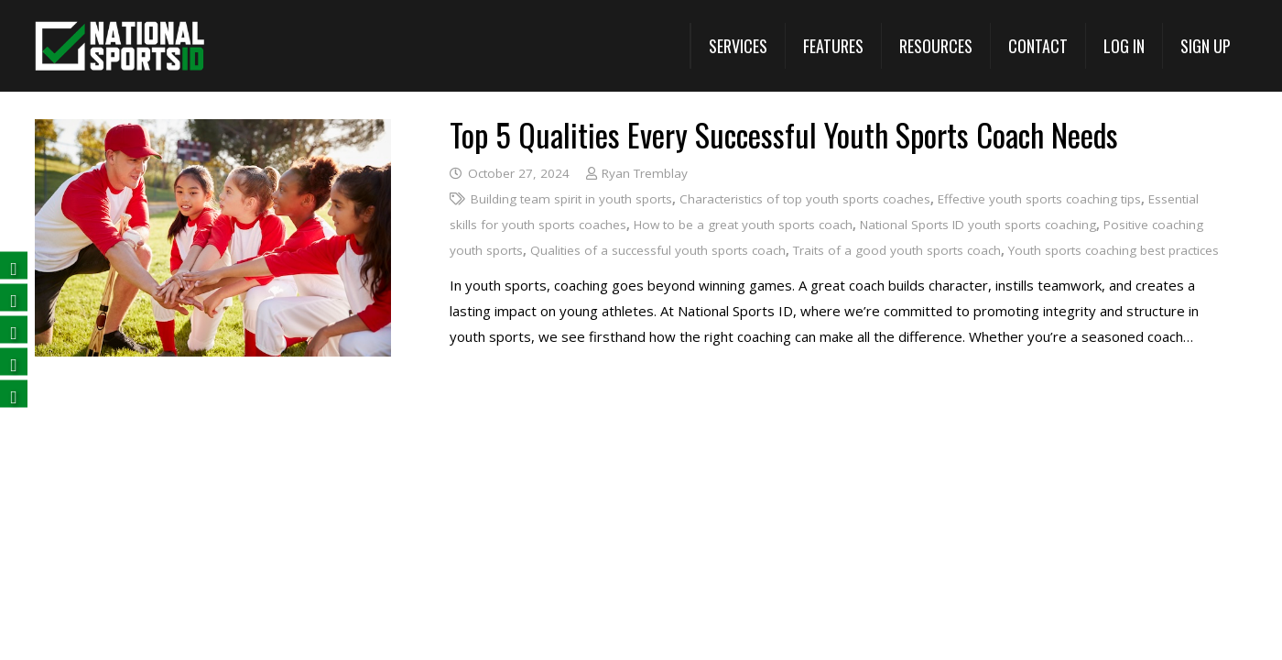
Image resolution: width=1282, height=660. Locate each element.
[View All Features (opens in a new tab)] (833, 46)
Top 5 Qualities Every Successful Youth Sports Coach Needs (784, 134)
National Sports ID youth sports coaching (978, 224)
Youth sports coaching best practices (1113, 250)
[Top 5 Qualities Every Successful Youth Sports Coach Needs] (213, 132)
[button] (737, 46)
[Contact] (1037, 46)
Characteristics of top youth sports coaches (804, 199)
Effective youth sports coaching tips (1038, 199)
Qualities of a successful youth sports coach (658, 250)
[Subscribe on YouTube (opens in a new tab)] (13, 362)
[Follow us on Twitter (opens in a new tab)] (13, 298)
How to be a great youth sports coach (743, 224)
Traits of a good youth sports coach (897, 250)
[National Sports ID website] (119, 46)
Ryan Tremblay (645, 173)
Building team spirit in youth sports (570, 199)
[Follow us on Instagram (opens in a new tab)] (13, 395)
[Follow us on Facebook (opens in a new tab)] (13, 266)
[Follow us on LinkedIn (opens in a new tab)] (13, 330)
